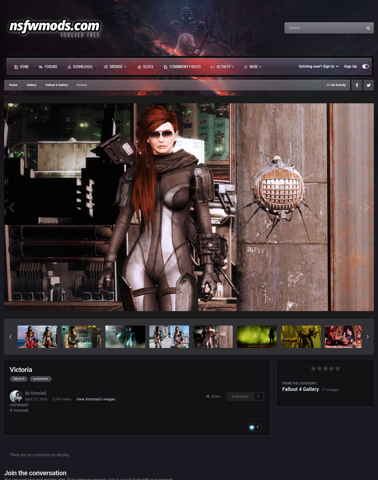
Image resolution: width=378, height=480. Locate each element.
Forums (48, 66)
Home (21, 66)
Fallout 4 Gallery (300, 389)
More (252, 66)
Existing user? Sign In (319, 66)
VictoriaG (38, 393)
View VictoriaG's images (95, 399)
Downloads (79, 66)
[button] (10, 337)
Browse (114, 66)
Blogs (145, 66)
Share (213, 396)
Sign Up (350, 66)
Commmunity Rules (182, 66)
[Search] (309, 28)
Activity (222, 66)
